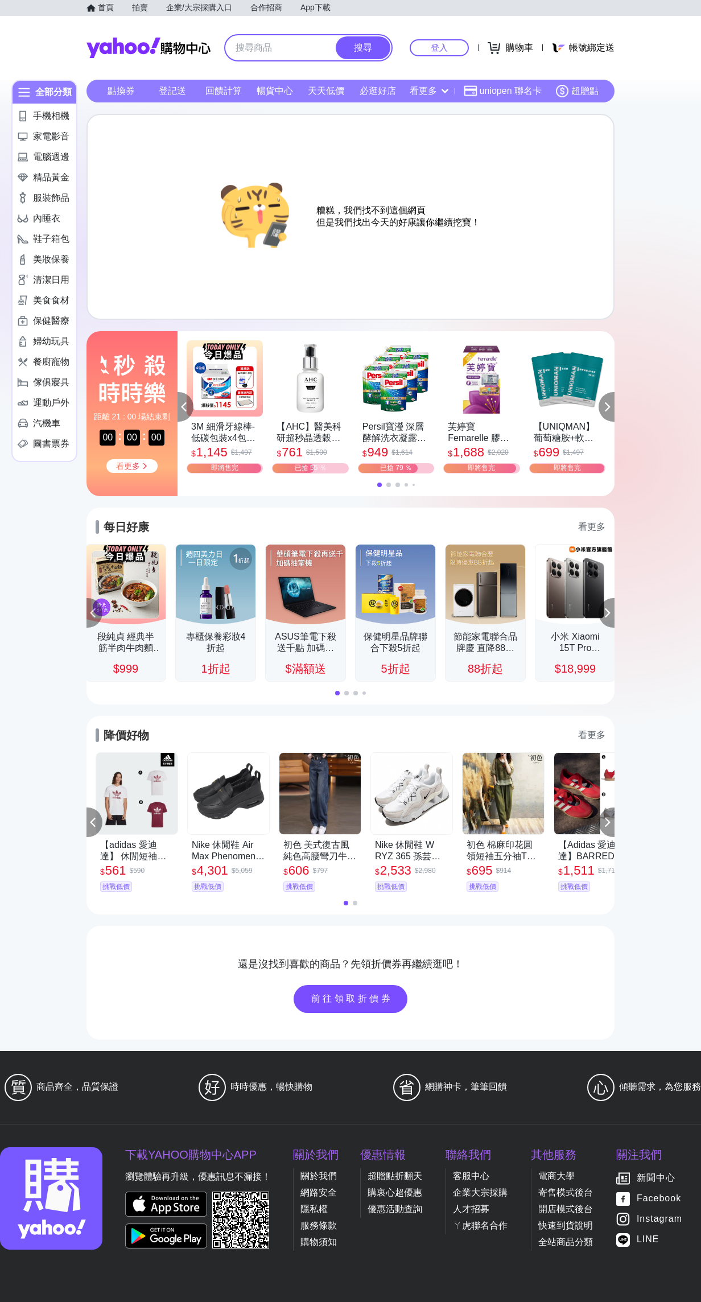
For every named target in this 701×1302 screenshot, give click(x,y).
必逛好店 (378, 91)
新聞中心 (656, 1178)
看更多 (429, 91)
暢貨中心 (275, 91)
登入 (439, 47)
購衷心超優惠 (395, 1192)
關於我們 (318, 1176)
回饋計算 (223, 91)
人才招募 (471, 1209)
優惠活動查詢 (395, 1209)
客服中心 (471, 1176)
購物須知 (318, 1242)
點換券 (121, 91)
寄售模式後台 (565, 1192)
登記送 (172, 91)
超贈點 (577, 91)
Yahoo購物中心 (148, 47)
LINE (648, 1240)
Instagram (659, 1219)
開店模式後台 (565, 1209)
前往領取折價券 (352, 998)
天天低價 (326, 91)
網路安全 (318, 1192)
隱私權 (314, 1209)
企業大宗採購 (480, 1192)
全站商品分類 (565, 1242)
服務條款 (318, 1225)
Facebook (659, 1199)
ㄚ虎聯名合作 (480, 1225)
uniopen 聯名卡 (503, 91)
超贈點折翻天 (395, 1176)
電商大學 (556, 1176)
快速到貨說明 (565, 1225)
